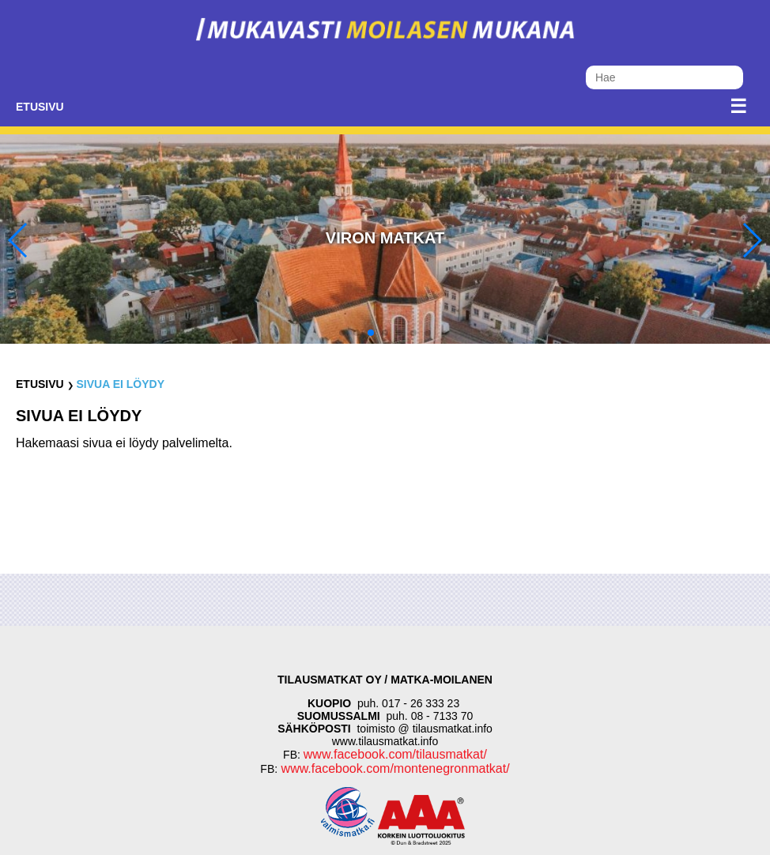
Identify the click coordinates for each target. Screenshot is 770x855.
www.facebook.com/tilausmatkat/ (395, 754)
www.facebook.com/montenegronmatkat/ (393, 768)
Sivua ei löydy (120, 384)
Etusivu (40, 106)
